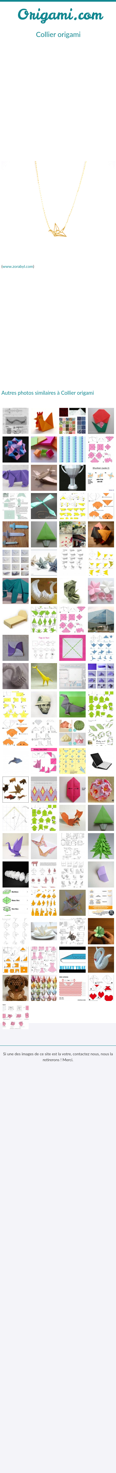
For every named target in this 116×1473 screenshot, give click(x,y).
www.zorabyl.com (18, 266)
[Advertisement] (56, 98)
